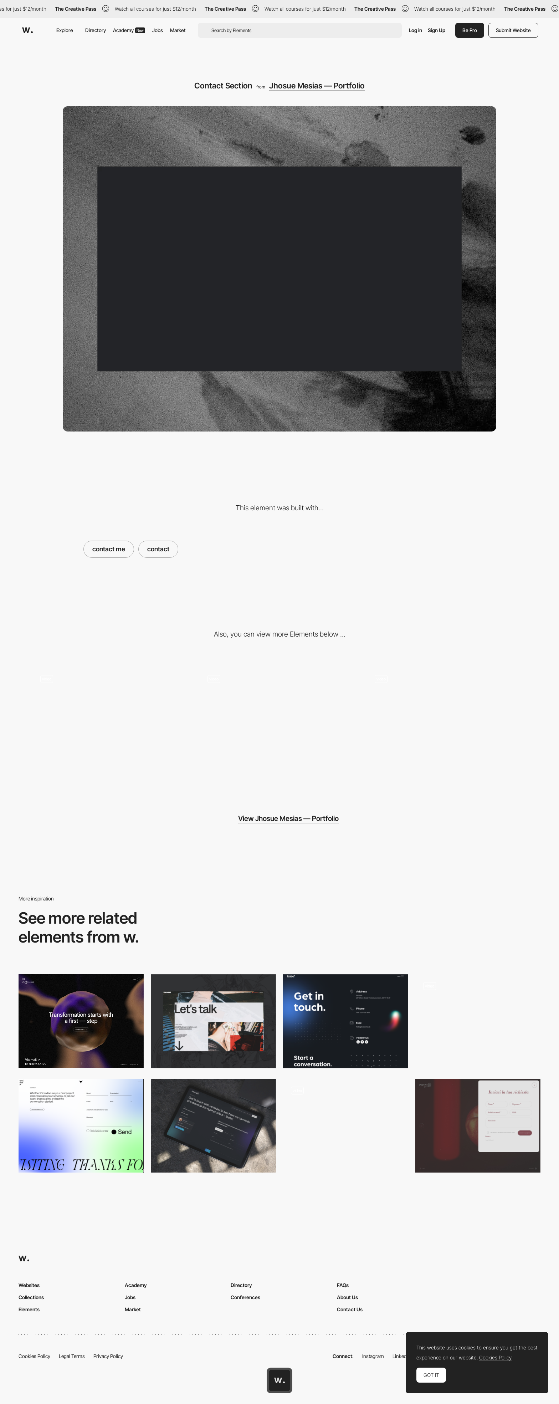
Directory (95, 30)
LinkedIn (402, 1356)
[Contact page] (81, 1021)
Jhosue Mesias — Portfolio (317, 86)
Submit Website (513, 30)
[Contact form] (477, 1021)
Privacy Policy (108, 1356)
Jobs (157, 30)
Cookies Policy (34, 1356)
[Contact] (213, 1021)
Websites (29, 1285)
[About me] (112, 727)
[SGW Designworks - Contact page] (213, 1126)
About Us (347, 1297)
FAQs (343, 1285)
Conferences (245, 1297)
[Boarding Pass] (345, 1126)
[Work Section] (280, 727)
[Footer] (446, 727)
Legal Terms (72, 1356)
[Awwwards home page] (279, 1380)
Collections (31, 1297)
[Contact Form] (81, 1126)
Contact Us (350, 1309)
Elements (29, 1309)
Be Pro (469, 30)
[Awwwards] (27, 30)
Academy (129, 30)
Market (178, 30)
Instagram (373, 1356)
